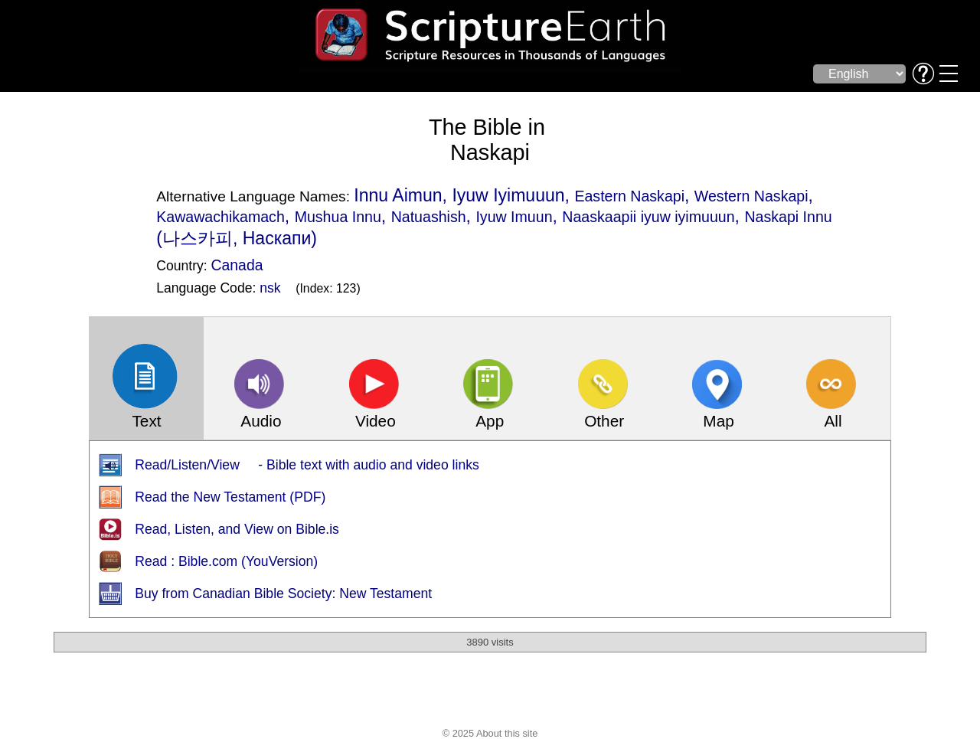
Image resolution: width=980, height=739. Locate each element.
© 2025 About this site (490, 733)
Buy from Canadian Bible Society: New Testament (283, 593)
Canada (237, 265)
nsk (270, 288)
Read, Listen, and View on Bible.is (237, 529)
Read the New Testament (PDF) (230, 497)
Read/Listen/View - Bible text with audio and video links (307, 465)
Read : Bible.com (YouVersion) (226, 561)
